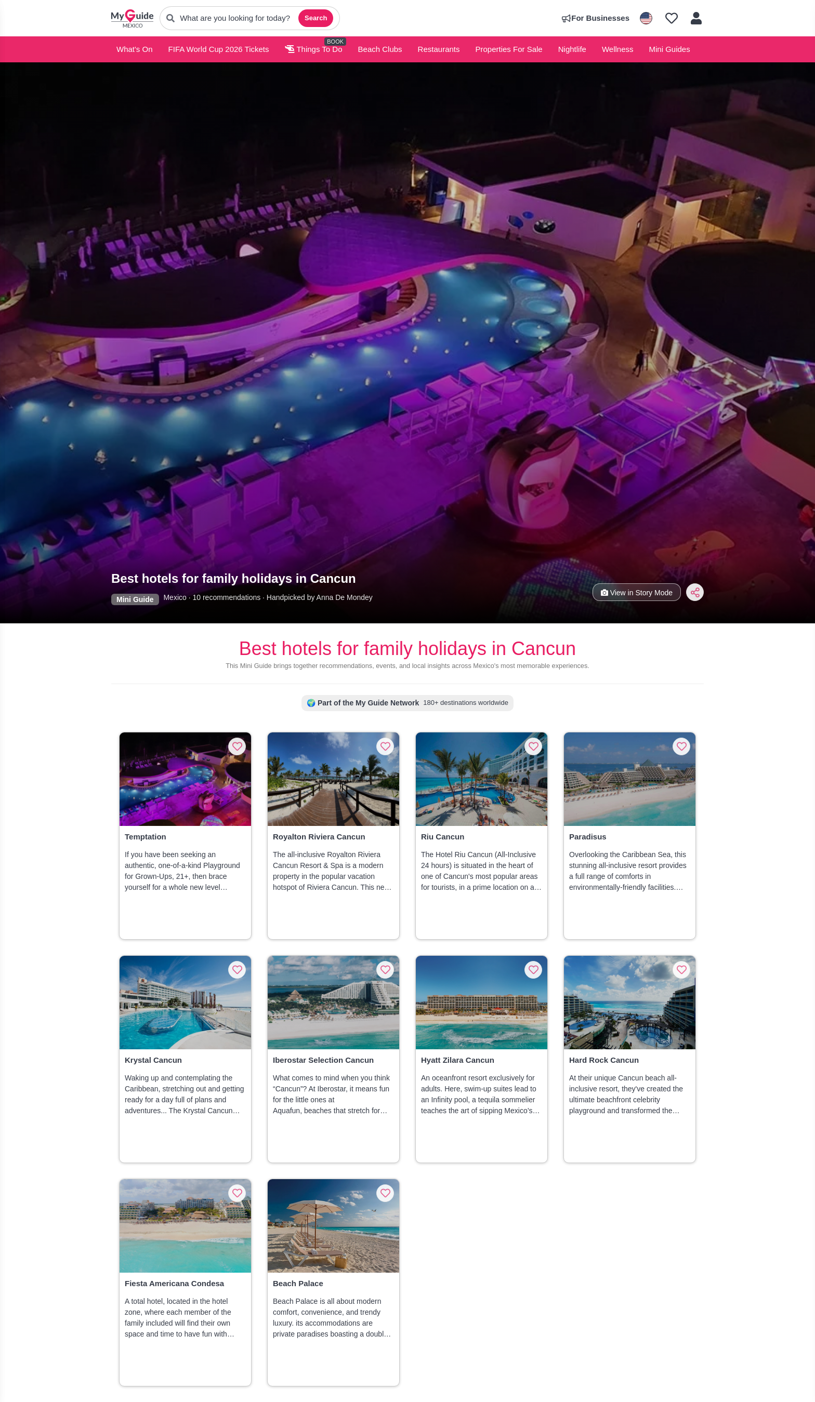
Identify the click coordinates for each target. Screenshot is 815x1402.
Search (316, 18)
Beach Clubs (380, 49)
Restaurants (439, 49)
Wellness (618, 49)
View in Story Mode (637, 593)
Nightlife (572, 49)
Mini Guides (669, 49)
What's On (134, 49)
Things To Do (314, 49)
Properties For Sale (508, 49)
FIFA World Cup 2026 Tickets (218, 49)
